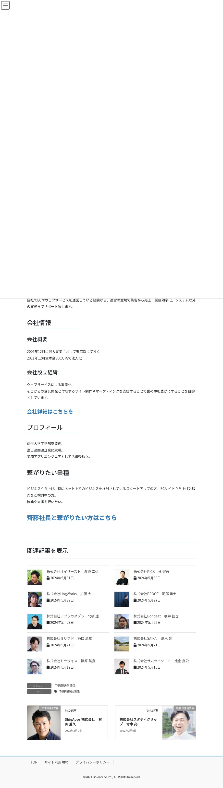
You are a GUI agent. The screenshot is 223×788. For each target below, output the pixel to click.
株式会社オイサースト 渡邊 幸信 (73, 571)
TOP (34, 762)
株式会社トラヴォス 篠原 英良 (71, 660)
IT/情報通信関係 (64, 685)
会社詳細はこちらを (50, 411)
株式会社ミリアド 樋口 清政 (69, 638)
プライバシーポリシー (92, 762)
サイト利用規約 (56, 762)
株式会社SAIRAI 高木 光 (153, 638)
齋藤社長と (72, 517)
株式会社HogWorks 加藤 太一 (71, 593)
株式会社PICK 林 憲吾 (151, 571)
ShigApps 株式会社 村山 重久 (83, 722)
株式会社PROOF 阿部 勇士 (155, 593)
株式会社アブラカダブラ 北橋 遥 (73, 616)
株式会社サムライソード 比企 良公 (161, 660)
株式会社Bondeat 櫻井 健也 (156, 616)
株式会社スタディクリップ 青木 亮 (138, 722)
